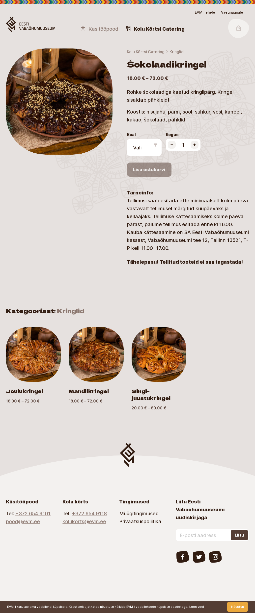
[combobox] (144, 147)
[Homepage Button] (30, 25)
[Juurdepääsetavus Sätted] (232, 12)
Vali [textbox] (137, 147)
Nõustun (237, 607)
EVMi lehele (205, 12)
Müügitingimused (139, 513)
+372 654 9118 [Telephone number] (89, 513)
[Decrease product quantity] (172, 145)
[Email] (28, 521)
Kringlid (177, 51)
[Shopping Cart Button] (238, 28)
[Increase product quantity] (194, 145)
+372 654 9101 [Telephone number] (33, 513)
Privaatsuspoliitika (140, 521)
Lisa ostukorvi (149, 169)
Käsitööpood (99, 28)
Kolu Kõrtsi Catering (146, 51)
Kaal (131, 134)
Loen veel (196, 607)
